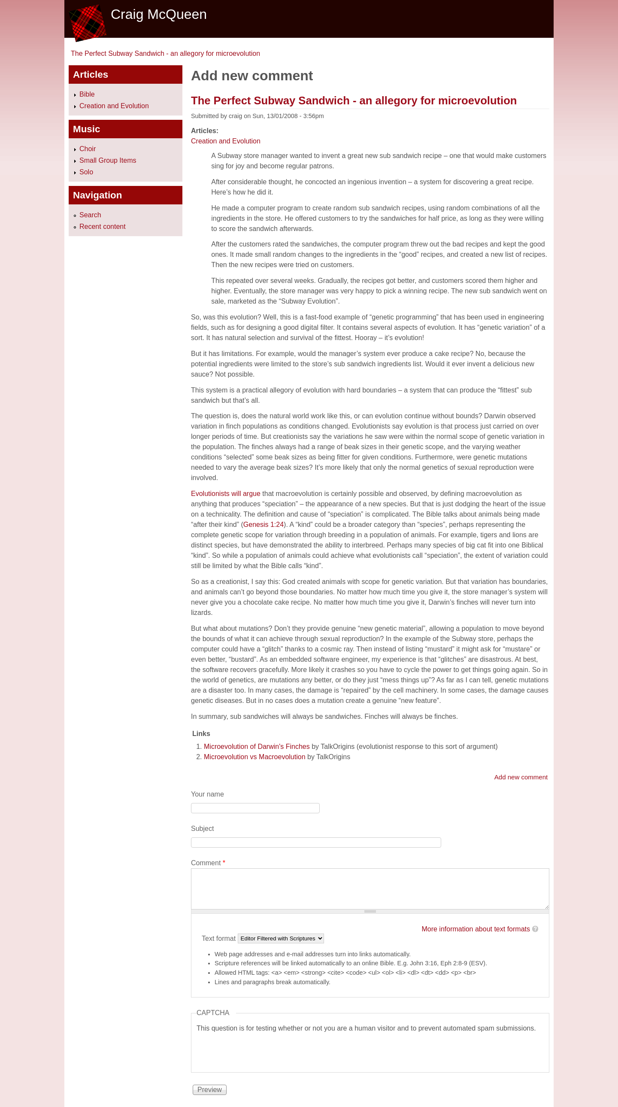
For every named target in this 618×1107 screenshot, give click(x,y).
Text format (220, 938)
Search (90, 215)
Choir (87, 148)
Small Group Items (107, 160)
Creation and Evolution (226, 141)
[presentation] (262, 1050)
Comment (208, 863)
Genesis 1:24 (263, 524)
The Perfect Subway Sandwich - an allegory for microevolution (165, 53)
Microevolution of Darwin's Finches (257, 746)
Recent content (102, 226)
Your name (207, 794)
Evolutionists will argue (226, 493)
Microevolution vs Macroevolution (255, 756)
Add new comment (521, 777)
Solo (86, 172)
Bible (87, 94)
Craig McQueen (159, 14)
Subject (202, 828)
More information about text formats (475, 929)
